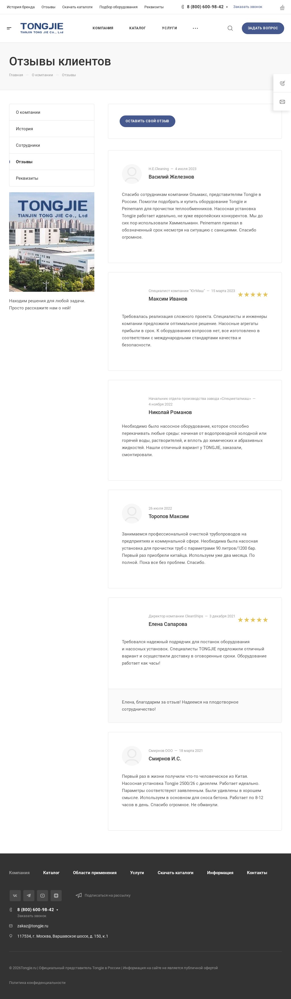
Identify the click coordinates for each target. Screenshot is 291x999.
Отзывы (24, 161)
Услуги (137, 872)
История (24, 128)
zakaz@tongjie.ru (32, 926)
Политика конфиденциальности (37, 983)
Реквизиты (27, 178)
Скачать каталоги (176, 872)
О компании (28, 112)
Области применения (95, 872)
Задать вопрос (263, 28)
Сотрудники (28, 145)
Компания (19, 872)
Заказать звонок (247, 7)
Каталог (51, 872)
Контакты (257, 872)
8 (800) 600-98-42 (205, 6)
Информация (220, 872)
